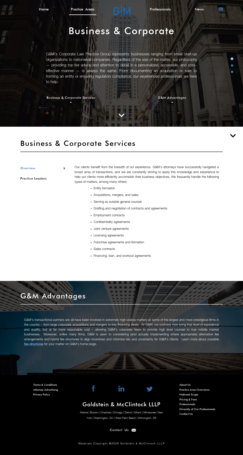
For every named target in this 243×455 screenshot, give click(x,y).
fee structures (33, 344)
